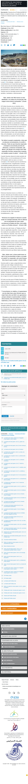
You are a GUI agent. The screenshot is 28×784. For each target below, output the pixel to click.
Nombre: (4, 388)
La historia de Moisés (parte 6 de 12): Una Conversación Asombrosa (12, 506)
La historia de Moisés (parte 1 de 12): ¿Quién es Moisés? (14, 487)
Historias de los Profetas (7, 435)
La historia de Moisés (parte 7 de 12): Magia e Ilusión (13, 510)
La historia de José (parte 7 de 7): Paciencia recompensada (13, 483)
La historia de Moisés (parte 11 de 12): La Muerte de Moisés (14, 525)
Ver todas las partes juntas (8, 382)
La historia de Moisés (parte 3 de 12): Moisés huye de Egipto (13, 494)
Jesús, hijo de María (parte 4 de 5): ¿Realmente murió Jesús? (14, 561)
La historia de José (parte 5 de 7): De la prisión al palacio (14, 475)
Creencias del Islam (10, 21)
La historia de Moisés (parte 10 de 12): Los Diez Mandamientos (14, 521)
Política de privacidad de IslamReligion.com (11, 686)
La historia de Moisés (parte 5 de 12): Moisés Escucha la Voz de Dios (13, 502)
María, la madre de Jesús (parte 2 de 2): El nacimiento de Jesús (12, 543)
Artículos (3, 21)
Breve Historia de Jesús (8, 546)
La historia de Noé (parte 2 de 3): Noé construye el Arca (14, 446)
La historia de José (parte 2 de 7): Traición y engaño (13, 464)
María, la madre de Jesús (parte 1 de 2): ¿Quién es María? (14, 587)
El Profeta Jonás (6, 575)
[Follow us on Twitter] (14, 692)
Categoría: (4, 20)
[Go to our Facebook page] (10, 692)
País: (3, 393)
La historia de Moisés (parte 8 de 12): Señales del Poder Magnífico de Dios (13, 513)
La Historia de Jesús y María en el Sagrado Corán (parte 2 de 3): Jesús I (12, 568)
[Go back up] (25, 619)
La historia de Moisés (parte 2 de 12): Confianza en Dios (14, 491)
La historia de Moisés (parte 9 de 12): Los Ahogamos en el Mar (12, 517)
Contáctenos (5, 688)
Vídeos (17, 679)
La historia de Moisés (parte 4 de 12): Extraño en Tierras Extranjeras (14, 498)
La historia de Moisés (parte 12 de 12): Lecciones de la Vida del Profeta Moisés (14, 529)
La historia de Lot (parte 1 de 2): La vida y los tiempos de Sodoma (13, 452)
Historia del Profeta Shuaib (9, 595)
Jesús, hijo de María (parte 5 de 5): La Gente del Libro (14, 564)
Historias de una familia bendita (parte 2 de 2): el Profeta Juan (13, 361)
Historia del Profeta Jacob (9, 598)
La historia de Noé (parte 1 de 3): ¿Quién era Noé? (13, 442)
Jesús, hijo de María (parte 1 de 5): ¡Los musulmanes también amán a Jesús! (12, 549)
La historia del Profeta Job (9, 583)
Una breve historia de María (9, 539)
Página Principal (5, 679)
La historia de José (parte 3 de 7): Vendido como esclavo (14, 468)
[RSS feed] (18, 692)
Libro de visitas (5, 684)
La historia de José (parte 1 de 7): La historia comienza (13, 460)
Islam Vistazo (5, 682)
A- (21, 10)
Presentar (5, 416)
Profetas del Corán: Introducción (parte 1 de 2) (13, 590)
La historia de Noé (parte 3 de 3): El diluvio (12, 449)
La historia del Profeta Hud (9, 581)
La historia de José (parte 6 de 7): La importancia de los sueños (14, 479)
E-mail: (3, 398)
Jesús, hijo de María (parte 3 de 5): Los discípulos (12, 557)
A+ (25, 10)
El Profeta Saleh (6, 578)
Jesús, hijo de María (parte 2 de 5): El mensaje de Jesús (13, 553)
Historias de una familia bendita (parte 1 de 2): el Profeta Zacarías (14, 374)
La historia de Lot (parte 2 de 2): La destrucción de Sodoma (13, 456)
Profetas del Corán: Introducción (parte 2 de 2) (13, 592)
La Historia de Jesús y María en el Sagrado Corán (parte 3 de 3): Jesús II (12, 572)
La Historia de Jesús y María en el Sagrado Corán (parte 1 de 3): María (12, 438)
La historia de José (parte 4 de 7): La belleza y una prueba (13, 471)
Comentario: (4, 404)
